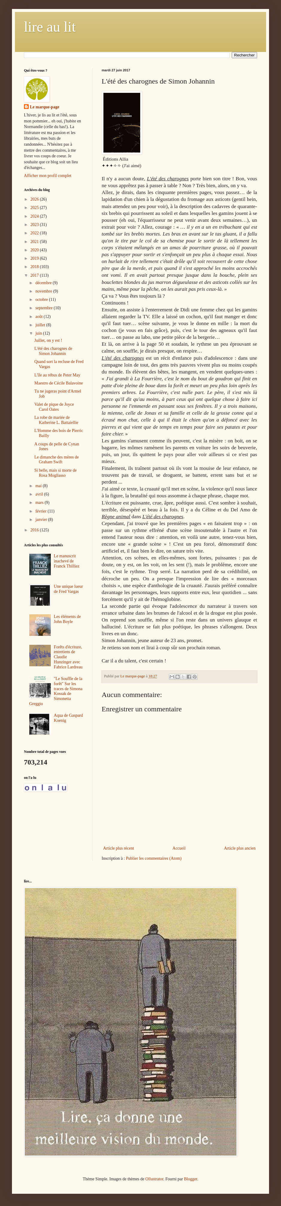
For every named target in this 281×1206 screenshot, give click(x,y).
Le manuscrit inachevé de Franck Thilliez (67, 561)
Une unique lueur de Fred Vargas (68, 589)
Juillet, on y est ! (48, 340)
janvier (41, 519)
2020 (35, 250)
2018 (35, 266)
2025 (35, 207)
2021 (35, 241)
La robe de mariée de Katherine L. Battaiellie (56, 420)
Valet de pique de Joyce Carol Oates (54, 407)
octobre (42, 299)
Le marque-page (44, 107)
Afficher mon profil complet (47, 175)
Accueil (179, 848)
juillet (40, 325)
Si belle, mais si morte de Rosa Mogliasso (55, 473)
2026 (35, 199)
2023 (35, 224)
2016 (35, 530)
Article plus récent (118, 848)
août (39, 316)
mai (39, 486)
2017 (35, 275)
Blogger (190, 1179)
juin (39, 333)
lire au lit (50, 27)
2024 (35, 216)
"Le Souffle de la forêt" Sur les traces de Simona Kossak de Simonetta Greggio (56, 691)
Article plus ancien (240, 848)
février (41, 511)
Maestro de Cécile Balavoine (58, 383)
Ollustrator (154, 1179)
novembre (44, 291)
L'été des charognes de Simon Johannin (53, 351)
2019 (35, 258)
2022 (35, 233)
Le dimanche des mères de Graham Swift (56, 459)
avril (39, 494)
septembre (44, 308)
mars (40, 502)
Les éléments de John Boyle (67, 619)
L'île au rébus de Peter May (57, 375)
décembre (44, 283)
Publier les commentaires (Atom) (153, 858)
